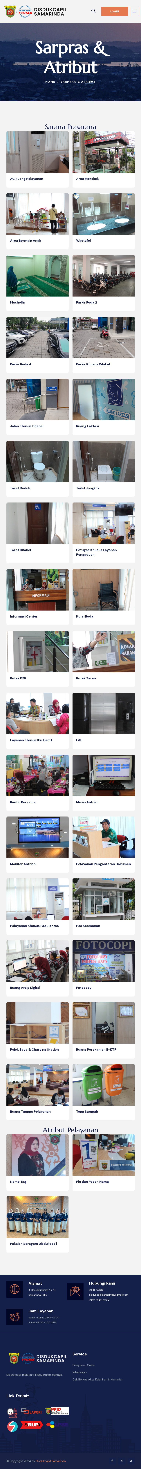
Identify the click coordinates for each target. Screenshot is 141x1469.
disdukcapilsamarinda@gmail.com (108, 1294)
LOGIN (114, 11)
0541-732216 (96, 1289)
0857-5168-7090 (99, 1299)
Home (50, 82)
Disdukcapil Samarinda (51, 1461)
